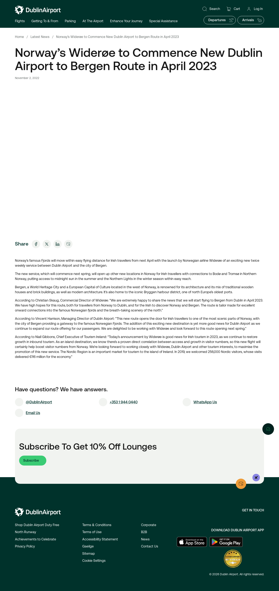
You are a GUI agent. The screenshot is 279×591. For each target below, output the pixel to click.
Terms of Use (92, 532)
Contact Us (149, 546)
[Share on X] (47, 244)
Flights (20, 21)
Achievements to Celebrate (35, 539)
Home (19, 37)
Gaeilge (88, 546)
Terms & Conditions (96, 525)
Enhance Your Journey (126, 21)
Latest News (40, 37)
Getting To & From (44, 21)
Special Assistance (163, 21)
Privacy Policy (25, 546)
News (145, 539)
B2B (144, 532)
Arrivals (252, 20)
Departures (221, 20)
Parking (70, 21)
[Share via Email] (68, 244)
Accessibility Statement (100, 539)
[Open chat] (268, 429)
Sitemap (88, 554)
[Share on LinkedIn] (57, 244)
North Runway (25, 532)
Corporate (148, 525)
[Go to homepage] (38, 10)
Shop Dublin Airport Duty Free (37, 525)
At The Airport (92, 21)
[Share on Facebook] (36, 244)
